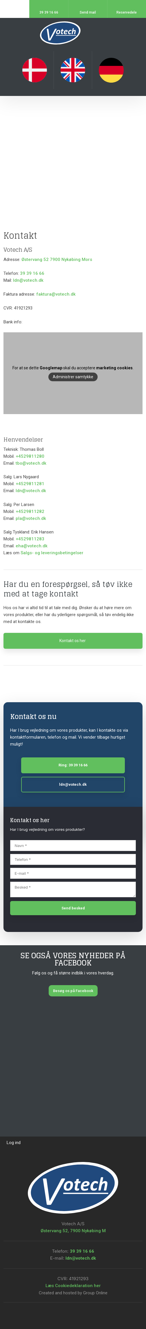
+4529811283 (30, 539)
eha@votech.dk (32, 545)
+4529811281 (30, 483)
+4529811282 (30, 511)
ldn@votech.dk (28, 280)
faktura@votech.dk (56, 294)
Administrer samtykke (73, 377)
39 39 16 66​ (82, 1251)
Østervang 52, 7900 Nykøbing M (73, 1230)
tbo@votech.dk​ (31, 463)
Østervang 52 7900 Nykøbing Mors (56, 259)
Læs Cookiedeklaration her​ (73, 1285)
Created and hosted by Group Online (73, 1292)
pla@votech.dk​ (31, 518)
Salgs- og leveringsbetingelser (52, 552)
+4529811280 (30, 456)
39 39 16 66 (32, 273)
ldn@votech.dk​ (31, 490)
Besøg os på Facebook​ (73, 991)
